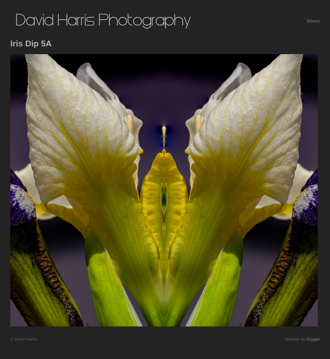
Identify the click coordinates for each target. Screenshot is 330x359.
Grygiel (313, 339)
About (313, 21)
